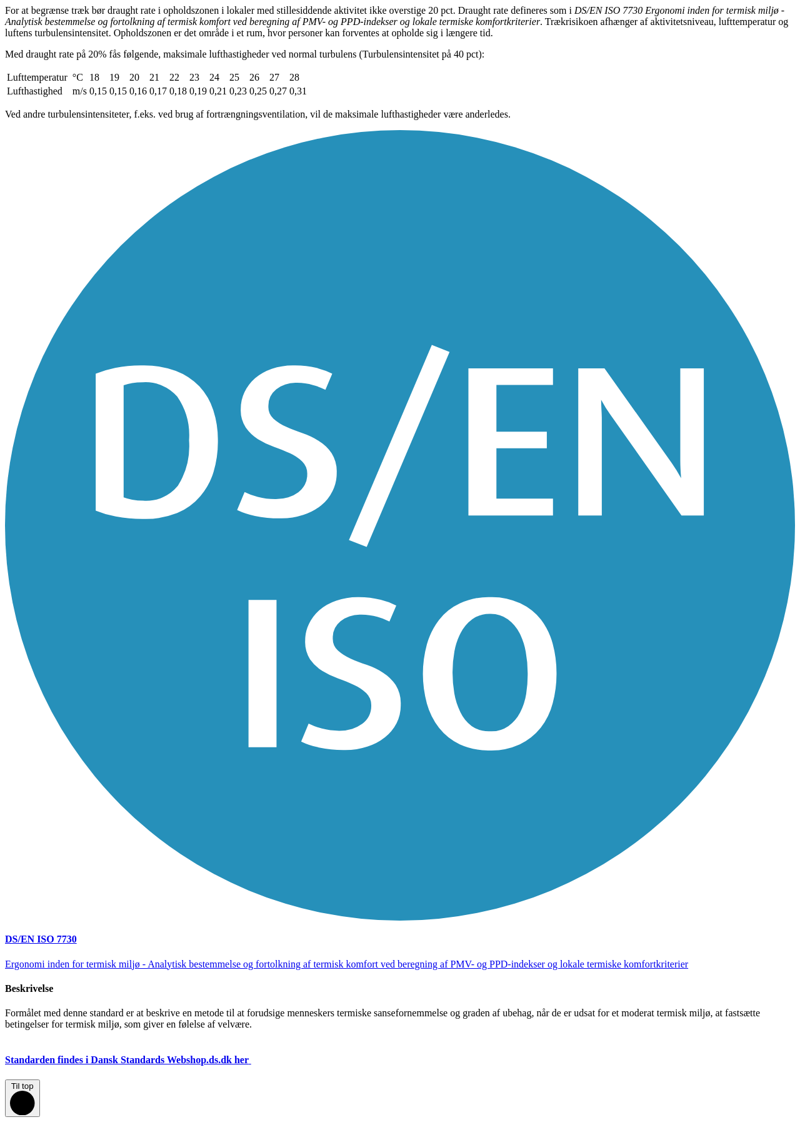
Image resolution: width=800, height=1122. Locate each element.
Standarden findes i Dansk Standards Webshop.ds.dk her (138, 1059)
